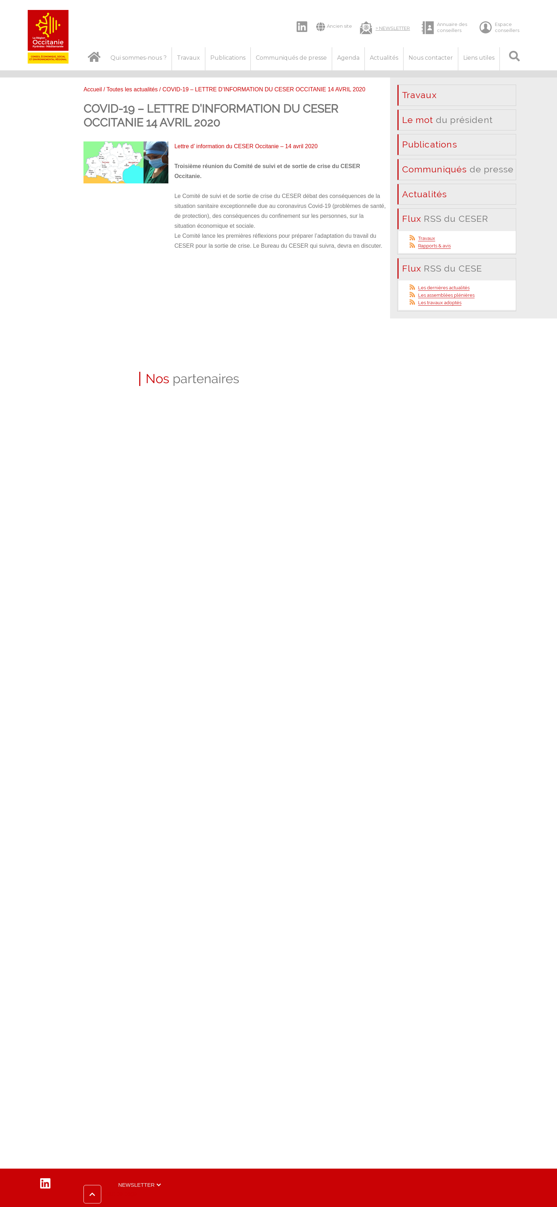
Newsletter (136, 1185)
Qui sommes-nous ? (138, 57)
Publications (227, 57)
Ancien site (334, 26)
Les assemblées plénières (446, 295)
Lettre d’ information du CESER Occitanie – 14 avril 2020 (246, 146)
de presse (458, 169)
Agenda (348, 57)
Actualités (384, 57)
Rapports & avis (434, 245)
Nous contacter (431, 57)
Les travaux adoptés (439, 302)
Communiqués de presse (291, 57)
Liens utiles (478, 57)
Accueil (92, 89)
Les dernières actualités (444, 287)
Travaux (188, 57)
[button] (110, 1194)
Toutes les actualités (132, 89)
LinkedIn (298, 21)
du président (447, 119)
